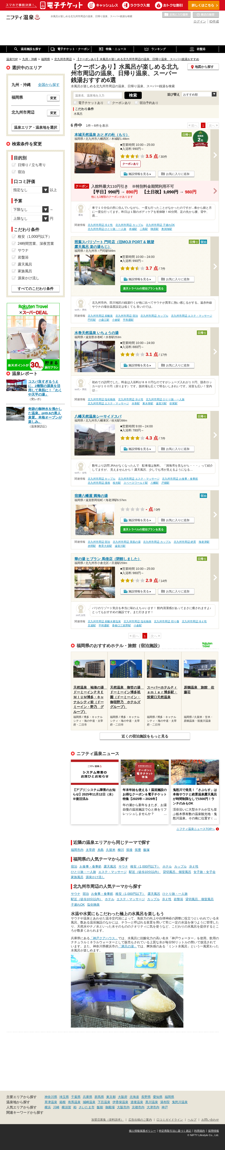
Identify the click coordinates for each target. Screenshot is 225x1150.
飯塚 (146, 850)
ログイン (200, 21)
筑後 (129, 850)
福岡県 (169, 1097)
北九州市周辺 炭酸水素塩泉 (104, 621)
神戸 (165, 1107)
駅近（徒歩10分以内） (145, 872)
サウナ (123, 866)
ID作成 (214, 21)
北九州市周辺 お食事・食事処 (180, 478)
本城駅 (133, 229)
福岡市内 (77, 850)
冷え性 (193, 866)
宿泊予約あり (149, 103)
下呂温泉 (104, 1102)
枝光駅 (117, 482)
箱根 (62, 1102)
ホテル (167, 866)
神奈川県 (51, 1097)
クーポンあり (121, 103)
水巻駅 (136, 403)
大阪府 (122, 1097)
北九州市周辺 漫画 (99, 482)
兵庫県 (87, 1097)
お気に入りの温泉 (176, 15)
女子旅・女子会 (205, 872)
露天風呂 (110, 866)
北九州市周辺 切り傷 (166, 621)
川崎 (56, 1107)
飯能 (100, 1107)
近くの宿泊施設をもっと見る (145, 736)
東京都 (111, 1097)
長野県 (146, 1097)
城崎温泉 (89, 1102)
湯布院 (165, 1102)
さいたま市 (86, 1107)
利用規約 (199, 1130)
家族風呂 (77, 877)
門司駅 (92, 319)
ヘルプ (192, 1119)
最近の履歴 (206, 15)
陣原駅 (155, 229)
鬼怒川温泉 (180, 1102)
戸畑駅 (165, 482)
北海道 (134, 1097)
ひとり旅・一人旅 (83, 872)
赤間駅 (92, 546)
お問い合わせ (210, 1119)
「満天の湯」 (127, 946)
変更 (53, 98)
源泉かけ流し (95, 877)
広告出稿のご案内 (140, 1119)
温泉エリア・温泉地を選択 (35, 127)
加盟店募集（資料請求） (107, 1119)
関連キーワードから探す (24, 1112)
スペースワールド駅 (136, 482)
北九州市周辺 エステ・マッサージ (191, 315)
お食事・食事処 (90, 866)
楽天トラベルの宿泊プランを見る (143, 288)
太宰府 (90, 850)
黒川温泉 (151, 1102)
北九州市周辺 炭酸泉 (100, 315)
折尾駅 (173, 403)
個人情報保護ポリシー (142, 1130)
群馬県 (99, 1097)
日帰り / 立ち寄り (32, 165)
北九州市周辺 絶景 (185, 541)
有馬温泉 (74, 1102)
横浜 (48, 1107)
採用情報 (213, 1130)
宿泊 (74, 866)
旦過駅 (92, 625)
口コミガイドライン (170, 1119)
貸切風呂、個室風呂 (177, 872)
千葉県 (76, 1097)
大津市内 (153, 1107)
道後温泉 (136, 1102)
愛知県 (157, 1097)
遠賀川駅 (161, 403)
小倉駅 (116, 319)
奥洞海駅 (166, 229)
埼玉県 (64, 1097)
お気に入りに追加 (177, 174)
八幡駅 (155, 482)
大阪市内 (123, 1107)
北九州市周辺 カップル (129, 225)
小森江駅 (104, 319)
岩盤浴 (178, 899)
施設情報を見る (138, 174)
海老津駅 (204, 541)
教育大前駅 (105, 546)
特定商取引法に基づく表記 (175, 1130)
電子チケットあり (91, 103)
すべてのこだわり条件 (36, 289)
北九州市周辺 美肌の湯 (126, 541)
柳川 (121, 850)
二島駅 (144, 229)
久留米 (110, 850)
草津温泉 (51, 1102)
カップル (180, 866)
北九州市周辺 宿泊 (126, 315)
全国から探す (49, 84)
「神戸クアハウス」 (104, 938)
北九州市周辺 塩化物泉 (101, 399)
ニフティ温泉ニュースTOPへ (195, 829)
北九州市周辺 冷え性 (100, 225)
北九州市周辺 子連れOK (160, 225)
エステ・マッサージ (112, 872)
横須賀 (66, 1107)
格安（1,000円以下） (145, 866)
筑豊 (138, 850)
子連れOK (78, 904)
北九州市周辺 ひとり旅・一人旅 (107, 229)
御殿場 (110, 1107)
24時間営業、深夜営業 (36, 243)
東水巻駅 (147, 403)
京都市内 (138, 1107)
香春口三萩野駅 (121, 625)
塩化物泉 (93, 904)
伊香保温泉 (120, 1102)
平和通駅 (128, 319)
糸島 (100, 850)
